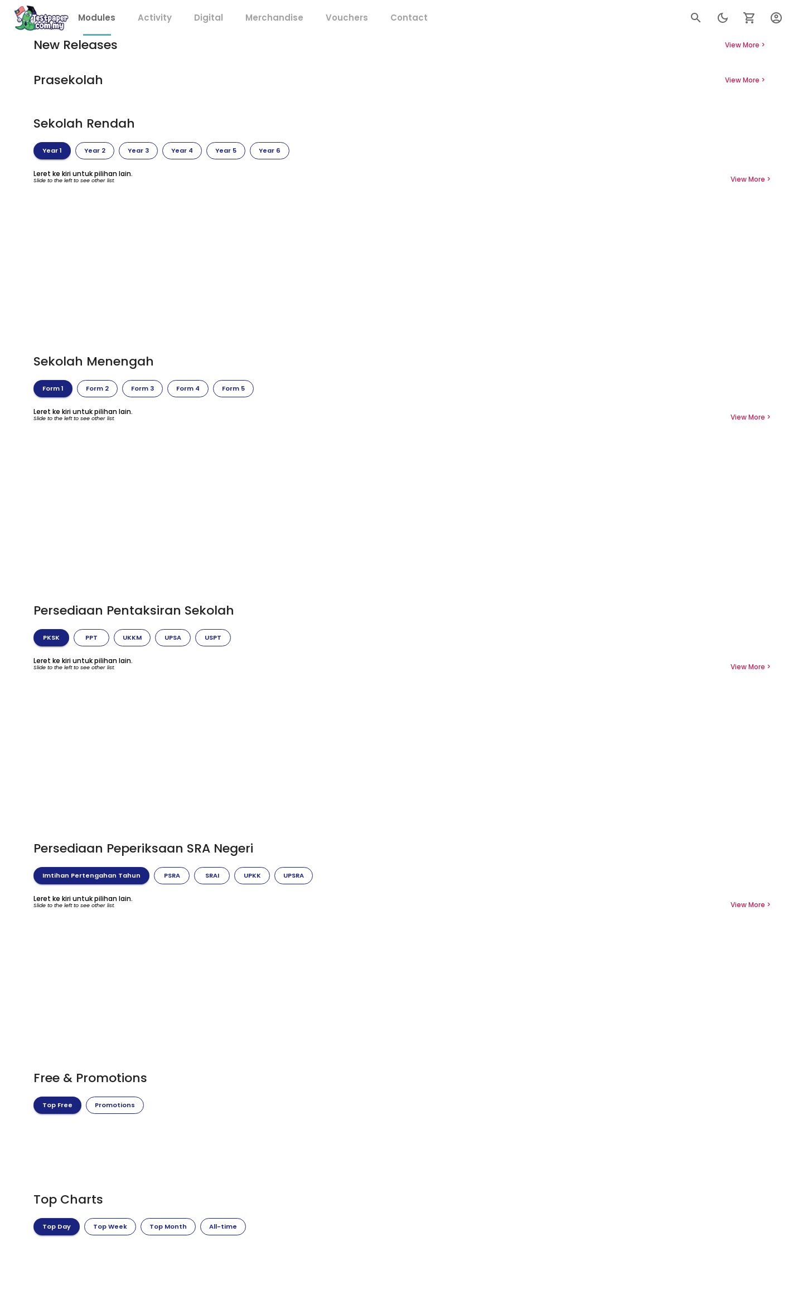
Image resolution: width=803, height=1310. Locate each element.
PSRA (171, 876)
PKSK (51, 638)
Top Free (57, 1105)
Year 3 (138, 151)
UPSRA (293, 876)
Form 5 (233, 389)
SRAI (212, 876)
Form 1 (52, 389)
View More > (745, 45)
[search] (696, 17)
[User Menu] (776, 17)
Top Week (110, 1227)
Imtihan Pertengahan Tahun (91, 876)
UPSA (173, 638)
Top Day (56, 1227)
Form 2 (97, 389)
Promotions (114, 1105)
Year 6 (269, 151)
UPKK (252, 876)
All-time (223, 1227)
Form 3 (142, 389)
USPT (213, 638)
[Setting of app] (749, 17)
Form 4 (188, 389)
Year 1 (52, 151)
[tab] (96, 18)
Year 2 (95, 151)
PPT (91, 638)
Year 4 (182, 151)
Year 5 (226, 151)
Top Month (168, 1227)
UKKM (132, 638)
